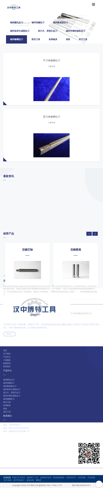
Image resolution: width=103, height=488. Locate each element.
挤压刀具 (36, 39)
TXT (60, 485)
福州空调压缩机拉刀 (75, 31)
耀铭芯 (38, 480)
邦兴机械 (91, 477)
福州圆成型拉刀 (60, 22)
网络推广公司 (32, 477)
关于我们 (7, 354)
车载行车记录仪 (18, 477)
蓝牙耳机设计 (19, 480)
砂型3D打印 (71, 477)
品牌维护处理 (45, 477)
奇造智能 (82, 477)
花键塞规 (75, 249)
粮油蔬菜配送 (59, 477)
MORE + (9, 334)
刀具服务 (7, 360)
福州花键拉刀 (38, 22)
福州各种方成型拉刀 (19, 31)
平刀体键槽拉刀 (51, 60)
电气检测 (7, 480)
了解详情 (51, 66)
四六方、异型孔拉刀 (47, 31)
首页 (74, 16)
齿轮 (68, 39)
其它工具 (83, 39)
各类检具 (53, 39)
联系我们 (7, 366)
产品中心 (82, 16)
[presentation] (89, 234)
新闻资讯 (7, 363)
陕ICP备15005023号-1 (81, 485)
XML (48, 485)
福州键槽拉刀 (95, 16)
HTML (54, 485)
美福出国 (30, 480)
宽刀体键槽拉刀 (51, 116)
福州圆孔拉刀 (16, 22)
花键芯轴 (27, 249)
